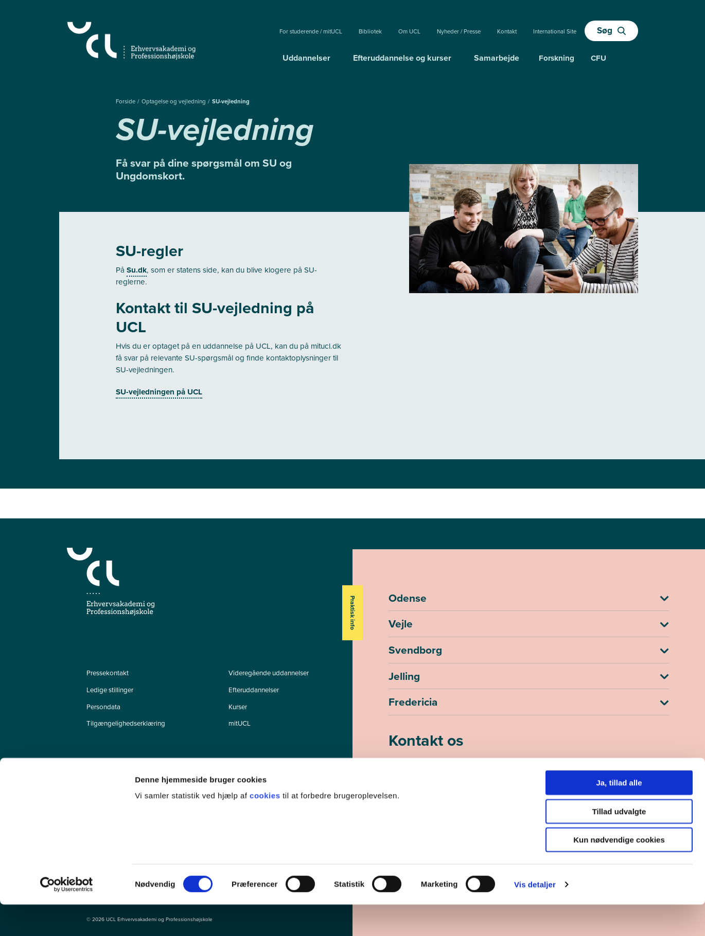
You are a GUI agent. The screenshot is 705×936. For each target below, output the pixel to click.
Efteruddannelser (253, 690)
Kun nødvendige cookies (619, 871)
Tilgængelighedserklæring (125, 723)
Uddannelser (306, 58)
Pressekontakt (107, 673)
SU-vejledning (231, 101)
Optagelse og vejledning (174, 101)
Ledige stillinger (109, 690)
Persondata (103, 707)
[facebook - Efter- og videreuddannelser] (91, 783)
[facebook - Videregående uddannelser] (91, 770)
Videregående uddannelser (268, 673)
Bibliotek (370, 31)
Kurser (237, 707)
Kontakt (507, 31)
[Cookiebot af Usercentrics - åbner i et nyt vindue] (67, 916)
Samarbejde (496, 58)
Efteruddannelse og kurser (402, 58)
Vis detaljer (535, 915)
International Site (554, 31)
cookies (266, 826)
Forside (126, 101)
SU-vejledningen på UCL (159, 392)
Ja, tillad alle (619, 813)
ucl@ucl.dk (407, 782)
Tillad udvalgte (619, 842)
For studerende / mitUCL (310, 31)
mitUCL (239, 723)
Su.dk (137, 270)
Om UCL (409, 31)
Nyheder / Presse (459, 31)
